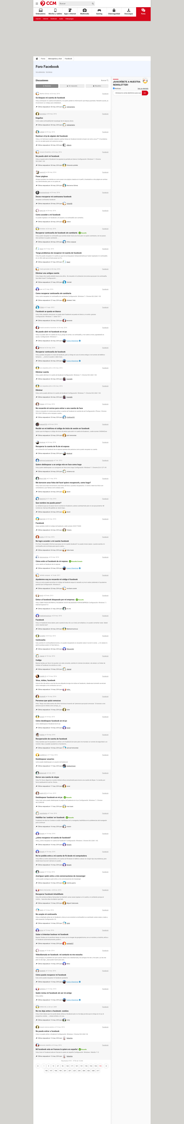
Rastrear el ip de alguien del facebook (52, 136)
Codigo (39, 660)
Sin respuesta (72, 86)
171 (72, 1066)
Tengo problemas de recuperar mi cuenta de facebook (59, 253)
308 (93, 1071)
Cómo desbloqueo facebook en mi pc (51, 721)
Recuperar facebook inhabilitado (49, 894)
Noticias (117, 88)
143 (67, 1066)
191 (81, 1066)
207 (70, 1071)
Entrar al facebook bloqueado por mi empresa (55, 600)
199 (60, 1071)
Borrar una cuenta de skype (47, 777)
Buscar (104, 80)
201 (65, 1071)
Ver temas (49, 72)
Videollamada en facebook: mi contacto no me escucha (59, 955)
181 (77, 1066)
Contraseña (40, 640)
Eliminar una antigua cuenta (47, 273)
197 (51, 1071)
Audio (61, 19)
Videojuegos (69, 19)
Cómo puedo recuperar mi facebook (51, 975)
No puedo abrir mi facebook (47, 156)
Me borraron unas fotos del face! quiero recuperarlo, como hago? (63, 483)
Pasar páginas (42, 176)
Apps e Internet (70, 12)
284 (84, 1071)
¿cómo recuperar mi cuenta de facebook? (53, 838)
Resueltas (97, 86)
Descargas (129, 12)
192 (86, 1066)
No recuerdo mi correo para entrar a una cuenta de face (59, 408)
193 (91, 1066)
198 (55, 1071)
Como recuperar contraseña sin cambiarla (53, 293)
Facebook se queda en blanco (48, 311)
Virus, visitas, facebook (45, 680)
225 (74, 1071)
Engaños (39, 118)
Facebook (68, 59)
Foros (143, 12)
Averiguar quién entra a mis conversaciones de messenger (60, 876)
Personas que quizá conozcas (48, 700)
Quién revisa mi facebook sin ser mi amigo (54, 993)
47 (58, 1066)
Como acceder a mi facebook (48, 215)
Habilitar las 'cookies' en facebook (50, 817)
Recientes (47, 86)
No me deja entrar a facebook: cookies (52, 1011)
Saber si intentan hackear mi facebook (52, 934)
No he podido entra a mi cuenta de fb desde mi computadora (61, 856)
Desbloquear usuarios (45, 759)
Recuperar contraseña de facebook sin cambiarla (56, 233)
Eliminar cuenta (42, 372)
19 (53, 1066)
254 (79, 1071)
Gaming (99, 12)
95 (62, 1066)
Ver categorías (40, 72)
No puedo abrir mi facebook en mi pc (51, 332)
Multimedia (84, 12)
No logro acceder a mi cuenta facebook (52, 541)
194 (95, 1066)
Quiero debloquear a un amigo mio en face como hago (59, 464)
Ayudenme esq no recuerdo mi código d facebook (57, 579)
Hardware (53, 19)
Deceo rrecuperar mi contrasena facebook (53, 197)
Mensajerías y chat (55, 59)
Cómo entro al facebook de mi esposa (52, 561)
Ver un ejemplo (143, 88)
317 (98, 1071)
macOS (38, 19)
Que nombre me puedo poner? (48, 503)
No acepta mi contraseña (46, 914)
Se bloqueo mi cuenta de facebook (50, 98)
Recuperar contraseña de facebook (50, 352)
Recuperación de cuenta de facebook (51, 739)
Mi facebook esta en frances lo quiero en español (56, 1049)
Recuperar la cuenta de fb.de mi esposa (52, 446)
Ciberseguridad (114, 12)
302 (88, 1071)
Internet (45, 19)
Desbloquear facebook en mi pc (49, 797)
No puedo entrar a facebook (47, 1031)
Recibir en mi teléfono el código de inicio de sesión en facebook (62, 428)
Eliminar (39, 390)
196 (46, 1071)
